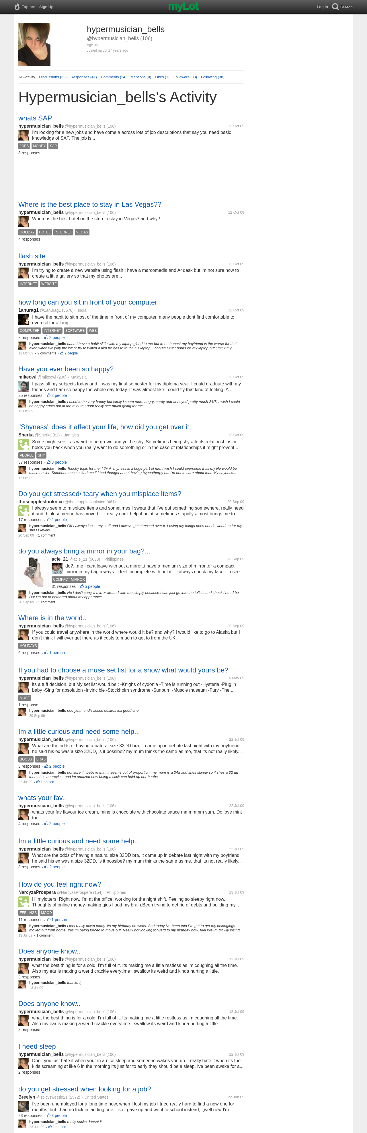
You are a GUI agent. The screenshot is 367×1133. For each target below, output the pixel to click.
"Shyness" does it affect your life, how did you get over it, (104, 427)
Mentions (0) (140, 77)
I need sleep (37, 1046)
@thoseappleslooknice (85, 502)
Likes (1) (162, 77)
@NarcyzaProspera (74, 892)
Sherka (26, 434)
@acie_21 (78, 559)
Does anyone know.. (49, 951)
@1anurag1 (50, 310)
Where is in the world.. (52, 618)
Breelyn (26, 1097)
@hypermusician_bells (85, 126)
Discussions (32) (53, 77)
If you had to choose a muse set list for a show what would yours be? (123, 670)
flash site (32, 256)
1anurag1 (28, 310)
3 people (59, 462)
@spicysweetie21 (51, 1097)
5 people (92, 586)
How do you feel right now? (59, 884)
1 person (57, 652)
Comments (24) (114, 77)
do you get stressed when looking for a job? (84, 1089)
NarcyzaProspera (37, 892)
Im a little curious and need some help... (79, 731)
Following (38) (213, 77)
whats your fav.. (42, 798)
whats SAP (35, 118)
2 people (57, 337)
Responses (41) (84, 77)
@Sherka (43, 435)
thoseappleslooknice (41, 501)
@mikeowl (47, 377)
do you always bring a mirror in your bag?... (84, 551)
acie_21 (60, 559)
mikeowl (27, 377)
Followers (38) (185, 77)
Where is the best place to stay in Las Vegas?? (89, 204)
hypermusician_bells (41, 126)
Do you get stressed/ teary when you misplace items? (99, 494)
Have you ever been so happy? (66, 369)
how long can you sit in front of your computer (87, 302)
